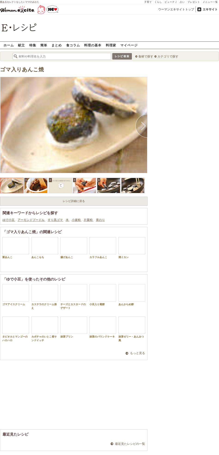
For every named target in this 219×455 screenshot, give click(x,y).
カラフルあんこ (102, 248)
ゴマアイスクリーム (15, 295)
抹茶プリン (73, 327)
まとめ (56, 45)
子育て (148, 2)
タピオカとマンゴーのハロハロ (15, 328)
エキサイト (210, 9)
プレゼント (193, 2)
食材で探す (145, 56)
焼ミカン (131, 248)
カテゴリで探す (167, 56)
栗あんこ (15, 248)
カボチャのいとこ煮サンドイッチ (44, 328)
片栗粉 (88, 220)
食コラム (73, 45)
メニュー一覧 (210, 2)
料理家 (111, 45)
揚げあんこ (73, 248)
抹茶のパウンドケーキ (102, 327)
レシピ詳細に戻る (74, 201)
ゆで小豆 (9, 220)
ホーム (8, 45)
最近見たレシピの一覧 (130, 444)
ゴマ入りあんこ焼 (22, 69)
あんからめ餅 (131, 295)
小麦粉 (76, 220)
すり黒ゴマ (55, 220)
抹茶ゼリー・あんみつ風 (131, 328)
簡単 (43, 45)
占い (182, 2)
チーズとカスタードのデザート (73, 296)
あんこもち (44, 248)
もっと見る (137, 353)
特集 (32, 45)
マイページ (129, 45)
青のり (100, 220)
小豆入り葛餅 (102, 295)
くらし (158, 2)
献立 (21, 45)
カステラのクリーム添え (44, 296)
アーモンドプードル (31, 220)
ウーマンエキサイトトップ (176, 9)
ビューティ (171, 2)
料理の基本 (92, 45)
